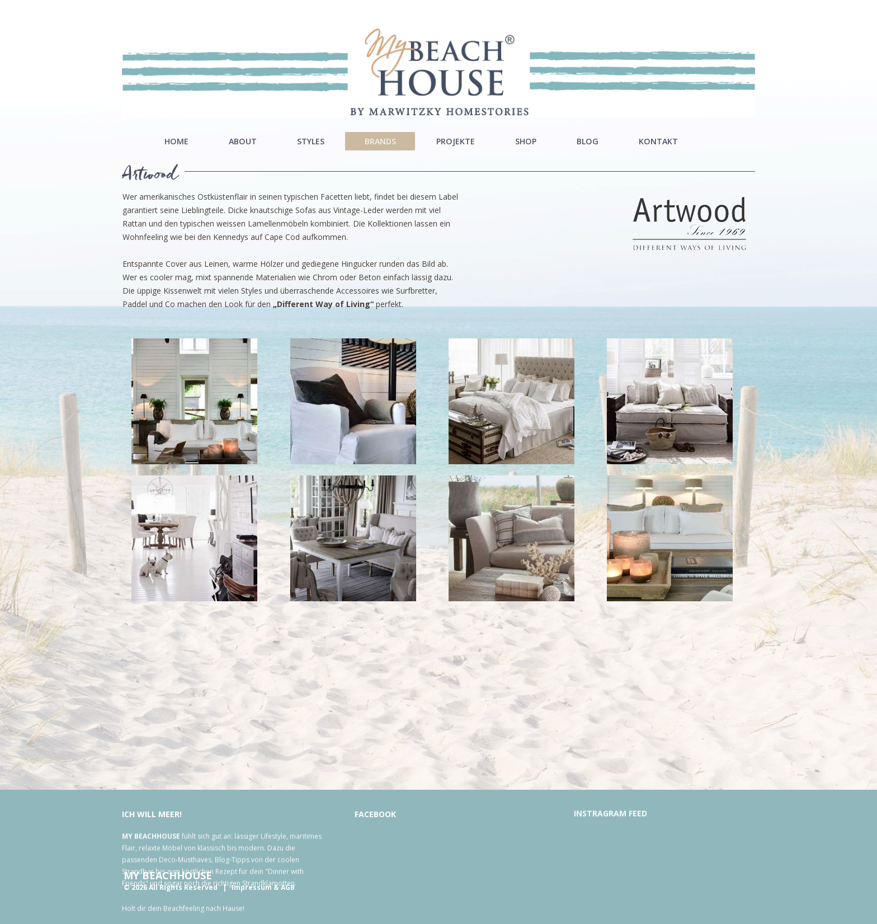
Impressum (252, 887)
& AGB (284, 887)
